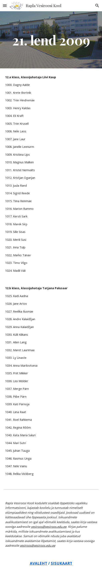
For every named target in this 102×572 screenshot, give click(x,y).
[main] (51, 40)
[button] (5, 5)
